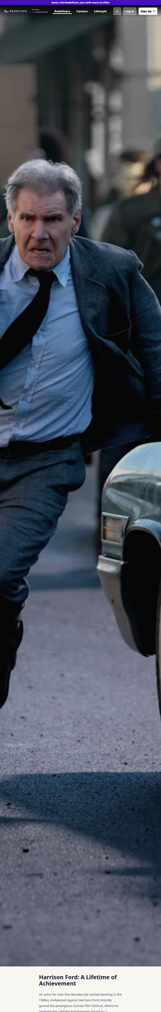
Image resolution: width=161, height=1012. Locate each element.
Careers (82, 11)
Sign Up (148, 11)
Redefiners (62, 11)
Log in (129, 11)
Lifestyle (100, 11)
